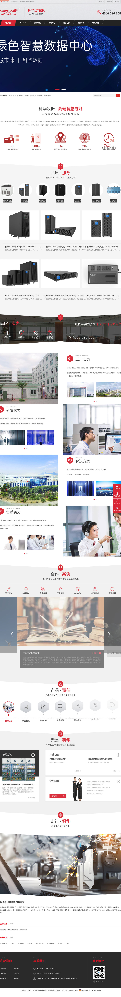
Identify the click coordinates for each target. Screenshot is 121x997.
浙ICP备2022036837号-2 (70, 990)
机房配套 (66, 23)
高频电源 (33, 95)
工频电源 (26, 95)
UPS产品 (52, 23)
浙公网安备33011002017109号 (91, 990)
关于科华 (101, 1)
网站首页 (8, 23)
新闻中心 (81, 23)
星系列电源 (12, 95)
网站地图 (117, 1)
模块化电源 (47, 95)
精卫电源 (20, 95)
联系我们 (109, 1)
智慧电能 (37, 23)
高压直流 (40, 95)
